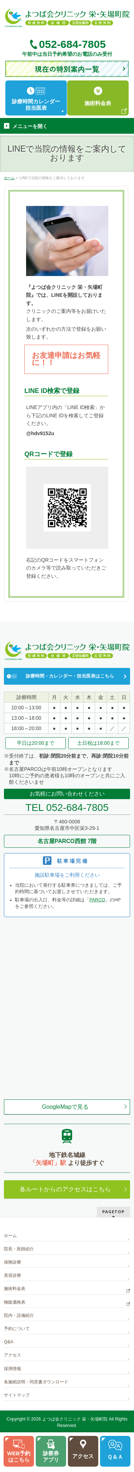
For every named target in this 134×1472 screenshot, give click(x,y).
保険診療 (12, 1262)
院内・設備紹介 (19, 1315)
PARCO (97, 899)
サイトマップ (17, 1395)
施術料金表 (14, 1288)
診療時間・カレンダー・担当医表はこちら (70, 676)
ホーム (10, 1235)
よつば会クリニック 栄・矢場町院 (75, 1419)
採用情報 (12, 1368)
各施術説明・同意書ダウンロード (36, 1381)
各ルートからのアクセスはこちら (65, 1189)
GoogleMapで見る (65, 1107)
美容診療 (12, 1275)
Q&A (8, 1341)
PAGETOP (113, 1211)
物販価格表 (14, 1302)
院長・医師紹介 (19, 1248)
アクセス (12, 1355)
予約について (17, 1328)
